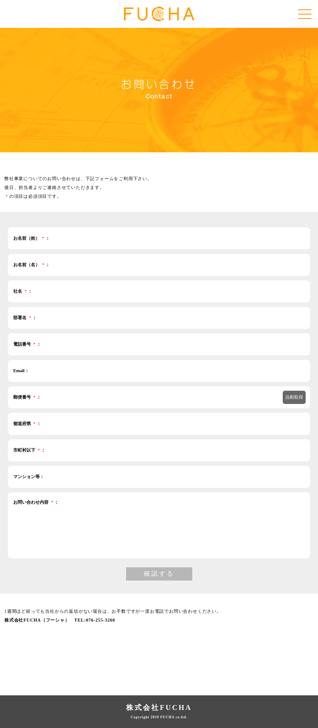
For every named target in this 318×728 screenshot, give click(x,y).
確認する (159, 573)
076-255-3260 (100, 620)
